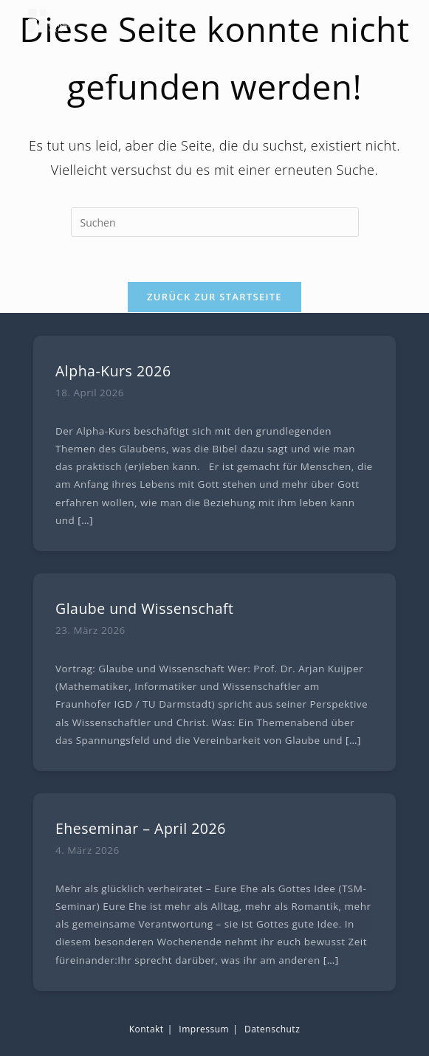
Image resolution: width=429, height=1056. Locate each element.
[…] (85, 520)
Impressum (204, 1029)
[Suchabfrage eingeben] (215, 222)
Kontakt (146, 1029)
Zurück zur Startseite (214, 296)
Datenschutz (272, 1029)
